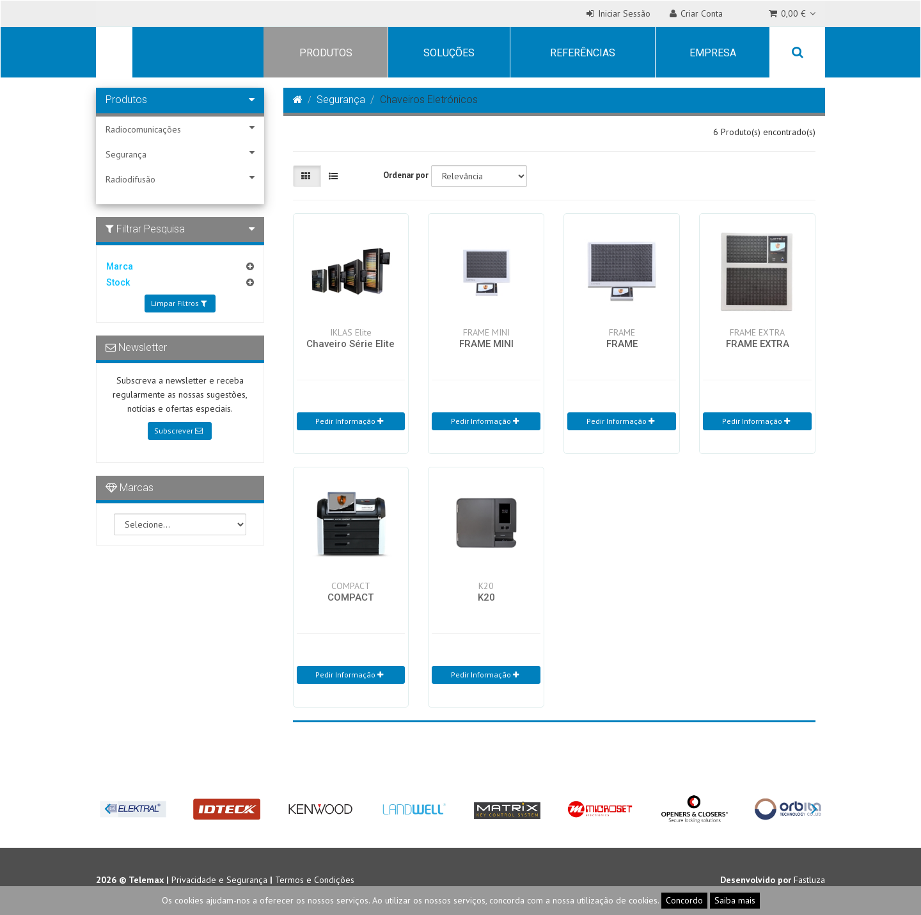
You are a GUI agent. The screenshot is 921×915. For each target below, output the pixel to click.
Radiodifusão (180, 179)
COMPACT (350, 597)
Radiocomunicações (180, 129)
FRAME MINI (486, 344)
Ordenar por (406, 175)
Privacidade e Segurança (219, 880)
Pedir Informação (349, 421)
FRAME (622, 344)
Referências (582, 53)
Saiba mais (734, 900)
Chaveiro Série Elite (350, 344)
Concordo (684, 900)
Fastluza (809, 880)
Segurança (180, 154)
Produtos (325, 53)
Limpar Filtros (179, 303)
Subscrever (178, 430)
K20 (486, 597)
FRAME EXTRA (757, 344)
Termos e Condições (314, 880)
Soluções (449, 53)
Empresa (712, 53)
